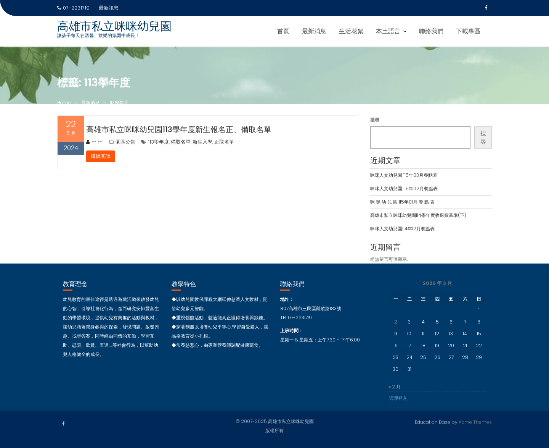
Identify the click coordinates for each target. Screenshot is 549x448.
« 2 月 (395, 390)
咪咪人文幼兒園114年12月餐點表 (402, 228)
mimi (95, 142)
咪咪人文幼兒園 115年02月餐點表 (404, 188)
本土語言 (388, 31)
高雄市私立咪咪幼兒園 (114, 26)
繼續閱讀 (101, 156)
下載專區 (468, 31)
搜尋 (374, 119)
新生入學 (202, 142)
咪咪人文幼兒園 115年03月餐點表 (403, 175)
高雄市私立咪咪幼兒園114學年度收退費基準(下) (418, 215)
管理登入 (398, 401)
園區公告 (125, 142)
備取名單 (181, 142)
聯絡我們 (431, 31)
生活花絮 (351, 31)
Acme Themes (475, 421)
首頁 (283, 31)
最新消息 (314, 31)
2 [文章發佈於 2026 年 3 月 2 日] (395, 325)
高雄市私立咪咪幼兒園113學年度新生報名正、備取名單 (178, 129)
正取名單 (224, 142)
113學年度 (158, 142)
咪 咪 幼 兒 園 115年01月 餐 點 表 (402, 202)
